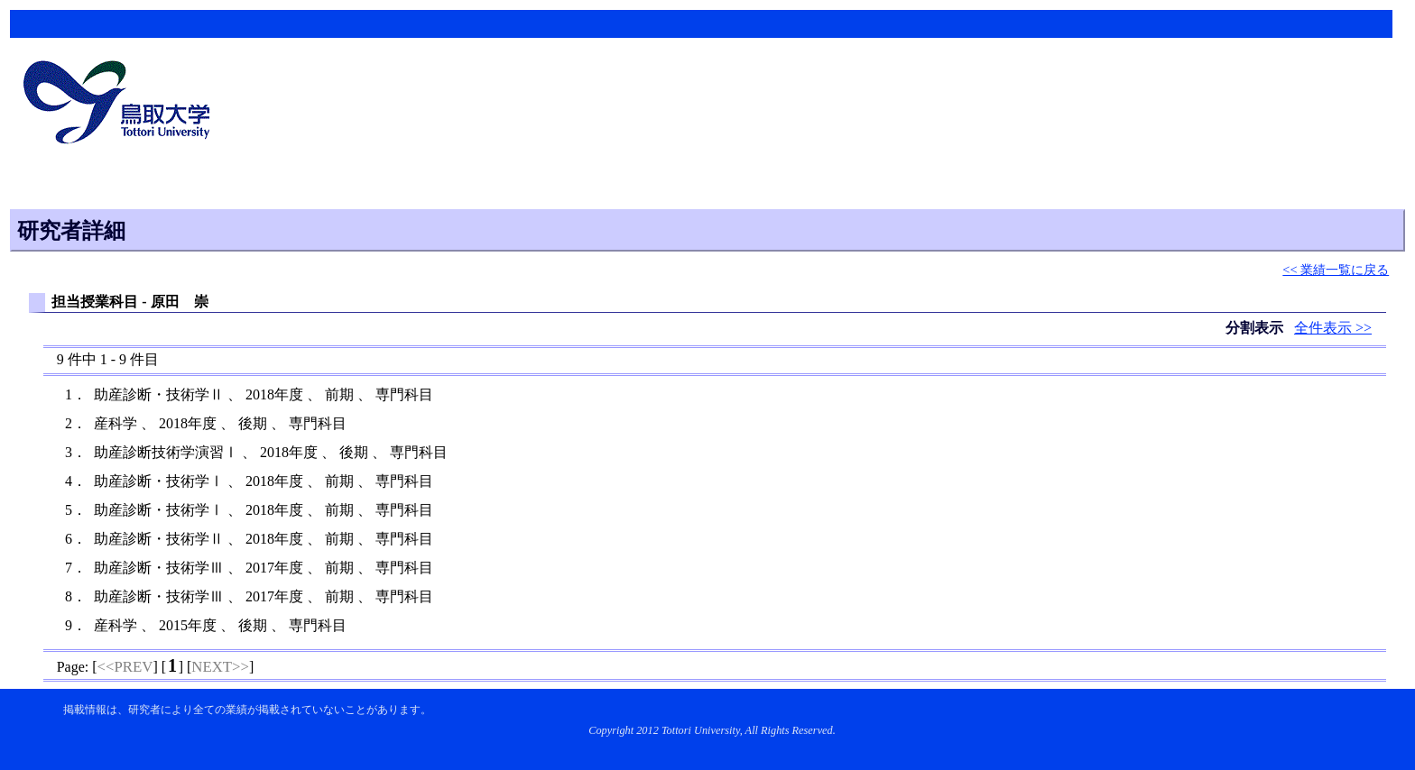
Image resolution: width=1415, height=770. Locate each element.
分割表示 (1256, 327)
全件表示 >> (1333, 327)
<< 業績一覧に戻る (1335, 269)
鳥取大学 (122, 104)
